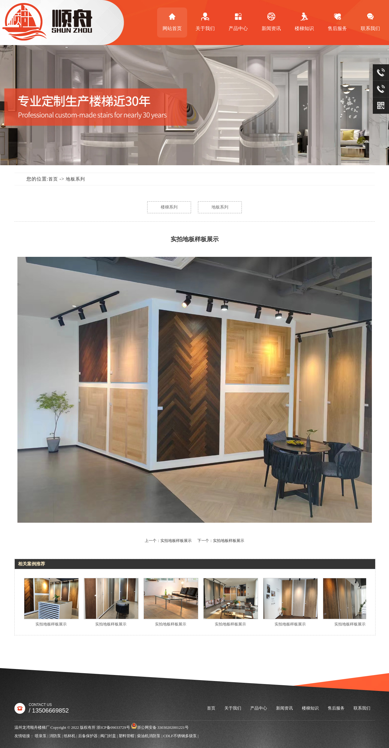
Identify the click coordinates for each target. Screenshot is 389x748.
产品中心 (238, 21)
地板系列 (75, 179)
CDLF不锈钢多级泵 (180, 736)
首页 (53, 179)
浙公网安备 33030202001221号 (160, 727)
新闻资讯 (271, 21)
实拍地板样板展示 (52, 624)
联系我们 (362, 708)
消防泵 (55, 736)
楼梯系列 (169, 207)
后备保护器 (88, 736)
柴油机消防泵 (148, 736)
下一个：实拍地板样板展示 (220, 540)
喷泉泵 (41, 736)
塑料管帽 (126, 736)
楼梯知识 (304, 21)
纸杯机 (69, 736)
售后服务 (337, 21)
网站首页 (172, 21)
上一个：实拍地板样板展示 (168, 540)
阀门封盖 (108, 736)
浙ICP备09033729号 (113, 727)
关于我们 (205, 21)
